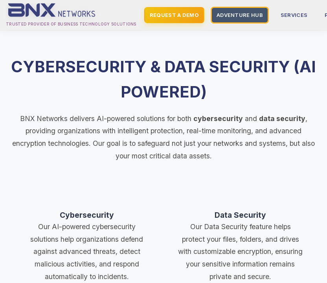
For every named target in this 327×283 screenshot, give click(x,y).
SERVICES (294, 15)
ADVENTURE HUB (240, 15)
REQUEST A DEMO (174, 15)
